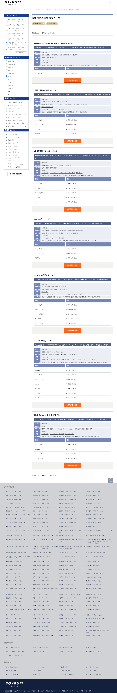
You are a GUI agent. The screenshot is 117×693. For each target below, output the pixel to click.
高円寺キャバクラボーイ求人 (94, 515)
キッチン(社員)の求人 (65, 671)
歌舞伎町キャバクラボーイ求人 (42, 495)
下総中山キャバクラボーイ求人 (68, 622)
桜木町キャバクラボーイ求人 (94, 598)
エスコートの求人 (11, 671)
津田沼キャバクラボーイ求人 (67, 615)
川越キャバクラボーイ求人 (94, 602)
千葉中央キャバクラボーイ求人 (15, 507)
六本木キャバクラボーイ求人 (67, 492)
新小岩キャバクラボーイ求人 (14, 569)
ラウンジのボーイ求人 (14, 108)
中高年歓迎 (11, 73)
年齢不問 (10, 70)
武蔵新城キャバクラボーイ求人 (68, 588)
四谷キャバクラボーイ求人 (67, 536)
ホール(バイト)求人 (13, 137)
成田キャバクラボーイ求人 (94, 615)
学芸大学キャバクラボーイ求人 (42, 530)
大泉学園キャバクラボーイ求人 (15, 561)
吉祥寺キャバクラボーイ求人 (67, 495)
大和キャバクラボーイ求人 (40, 499)
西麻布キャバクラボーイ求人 (94, 573)
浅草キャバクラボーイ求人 (94, 565)
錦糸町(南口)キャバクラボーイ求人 (43, 552)
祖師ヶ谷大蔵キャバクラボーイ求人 (69, 569)
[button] (43, 23)
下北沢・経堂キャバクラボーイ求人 (16, 539)
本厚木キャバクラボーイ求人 (41, 581)
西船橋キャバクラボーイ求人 (41, 619)
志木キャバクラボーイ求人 (67, 602)
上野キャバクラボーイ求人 (40, 492)
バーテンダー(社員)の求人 (93, 674)
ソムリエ (84, 359)
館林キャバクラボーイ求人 (94, 636)
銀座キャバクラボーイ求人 (13, 492)
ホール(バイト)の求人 (39, 667)
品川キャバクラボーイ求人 (40, 518)
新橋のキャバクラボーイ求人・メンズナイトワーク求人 (16, 39)
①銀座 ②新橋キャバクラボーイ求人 (17, 552)
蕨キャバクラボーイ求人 (13, 615)
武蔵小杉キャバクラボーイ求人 (42, 585)
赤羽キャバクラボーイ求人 (13, 518)
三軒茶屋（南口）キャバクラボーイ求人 (17, 547)
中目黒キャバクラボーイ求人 (94, 526)
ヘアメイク (68, 109)
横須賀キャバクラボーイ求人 (67, 598)
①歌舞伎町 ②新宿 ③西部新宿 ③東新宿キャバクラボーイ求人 (72, 547)
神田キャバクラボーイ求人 (67, 503)
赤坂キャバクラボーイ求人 (67, 515)
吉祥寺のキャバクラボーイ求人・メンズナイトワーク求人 (15, 48)
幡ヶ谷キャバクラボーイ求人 (41, 569)
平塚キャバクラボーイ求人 (13, 585)
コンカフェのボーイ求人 (15, 120)
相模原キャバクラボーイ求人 (14, 598)
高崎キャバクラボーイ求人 (67, 636)
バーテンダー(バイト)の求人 (67, 674)
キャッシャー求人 (13, 155)
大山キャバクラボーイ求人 (40, 515)
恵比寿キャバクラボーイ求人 (41, 503)
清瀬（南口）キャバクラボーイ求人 (96, 552)
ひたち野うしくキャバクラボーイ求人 (43, 636)
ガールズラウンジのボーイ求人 (17, 126)
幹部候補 (62, 109)
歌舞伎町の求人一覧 (62, 10)
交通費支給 (11, 82)
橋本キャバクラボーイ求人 (67, 585)
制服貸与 (10, 88)
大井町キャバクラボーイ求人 (94, 556)
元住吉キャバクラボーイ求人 (94, 588)
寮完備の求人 (51, 23)
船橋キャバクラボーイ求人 (40, 615)
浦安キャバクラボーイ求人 (13, 630)
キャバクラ (45, 60)
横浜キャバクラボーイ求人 (67, 577)
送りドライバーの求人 (92, 667)
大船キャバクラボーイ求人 (94, 594)
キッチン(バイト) (81, 294)
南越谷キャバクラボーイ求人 (41, 602)
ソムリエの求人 (37, 674)
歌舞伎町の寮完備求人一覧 (75, 10)
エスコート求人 (12, 146)
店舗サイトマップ (19, 691)
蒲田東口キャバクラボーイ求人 (68, 518)
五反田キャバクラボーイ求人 (94, 507)
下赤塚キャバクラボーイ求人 (41, 561)
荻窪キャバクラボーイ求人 (67, 565)
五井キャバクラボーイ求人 (13, 577)
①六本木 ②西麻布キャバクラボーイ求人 (18, 515)
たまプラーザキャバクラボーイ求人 (69, 594)
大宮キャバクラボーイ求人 (13, 602)
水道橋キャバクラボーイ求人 (41, 565)
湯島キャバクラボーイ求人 (13, 573)
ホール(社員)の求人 (11, 667)
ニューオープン (12, 94)
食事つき (10, 91)
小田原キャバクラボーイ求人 (94, 585)
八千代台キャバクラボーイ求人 (42, 626)
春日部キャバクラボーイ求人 (67, 609)
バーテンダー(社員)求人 (15, 167)
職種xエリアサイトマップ (70, 691)
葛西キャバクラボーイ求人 (40, 526)
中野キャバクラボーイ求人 (13, 526)
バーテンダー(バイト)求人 (15, 164)
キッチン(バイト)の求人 (13, 674)
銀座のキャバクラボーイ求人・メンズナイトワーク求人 (16, 20)
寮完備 (10, 76)
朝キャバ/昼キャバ (47, 107)
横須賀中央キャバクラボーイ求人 (15, 511)
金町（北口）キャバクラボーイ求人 (43, 539)
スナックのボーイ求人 (14, 117)
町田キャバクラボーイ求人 (67, 507)
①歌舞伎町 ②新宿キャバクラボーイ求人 (98, 547)
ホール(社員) (45, 62)
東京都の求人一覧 (51, 10)
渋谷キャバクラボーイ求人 (13, 499)
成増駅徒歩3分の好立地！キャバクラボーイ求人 (71, 540)
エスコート (79, 173)
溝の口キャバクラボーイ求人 (14, 581)
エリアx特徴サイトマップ (36, 691)
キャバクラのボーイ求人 (15, 102)
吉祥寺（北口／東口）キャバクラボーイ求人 (45, 536)
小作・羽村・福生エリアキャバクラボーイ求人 (99, 531)
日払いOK (10, 67)
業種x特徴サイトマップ (53, 691)
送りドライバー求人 (13, 143)
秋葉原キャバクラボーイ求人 (94, 499)
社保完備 (10, 85)
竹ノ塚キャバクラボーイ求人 (67, 561)
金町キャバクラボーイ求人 (67, 556)
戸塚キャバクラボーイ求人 (40, 594)
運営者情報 (8, 691)
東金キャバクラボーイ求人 (94, 626)
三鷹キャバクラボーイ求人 (94, 561)
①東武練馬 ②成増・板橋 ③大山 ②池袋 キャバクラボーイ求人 (19, 557)
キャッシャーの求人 (92, 671)
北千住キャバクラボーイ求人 (94, 511)
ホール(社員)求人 (13, 134)
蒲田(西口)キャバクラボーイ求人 (68, 552)
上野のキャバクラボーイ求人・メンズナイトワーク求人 (16, 25)
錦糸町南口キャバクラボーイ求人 (95, 536)
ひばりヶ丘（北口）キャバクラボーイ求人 (18, 530)
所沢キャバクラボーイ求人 (67, 605)
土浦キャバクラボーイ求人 (13, 636)
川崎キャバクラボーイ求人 (94, 577)
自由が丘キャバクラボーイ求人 (15, 536)
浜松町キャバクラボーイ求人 (67, 522)
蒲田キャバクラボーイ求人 (67, 511)
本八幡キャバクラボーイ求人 (67, 626)
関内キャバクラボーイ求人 (40, 577)
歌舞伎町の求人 (37, 23)
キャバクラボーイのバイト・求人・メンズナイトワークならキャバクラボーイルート (24, 10)
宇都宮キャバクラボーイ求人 (41, 630)
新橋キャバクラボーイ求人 (13, 495)
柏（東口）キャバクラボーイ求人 (42, 622)
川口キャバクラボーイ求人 (94, 609)
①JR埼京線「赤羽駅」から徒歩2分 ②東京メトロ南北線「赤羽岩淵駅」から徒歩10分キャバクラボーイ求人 (99, 541)
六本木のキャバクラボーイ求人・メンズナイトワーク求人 (15, 29)
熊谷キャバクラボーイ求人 (94, 605)
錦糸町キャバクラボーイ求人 (67, 499)
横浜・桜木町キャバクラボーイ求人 (16, 588)
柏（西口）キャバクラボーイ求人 (95, 619)
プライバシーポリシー (87, 691)
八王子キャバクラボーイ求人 (14, 503)
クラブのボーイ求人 (13, 111)
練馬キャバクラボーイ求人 (94, 495)
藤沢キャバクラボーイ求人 (94, 581)
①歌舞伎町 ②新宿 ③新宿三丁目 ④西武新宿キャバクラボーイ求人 (45, 547)
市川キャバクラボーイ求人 (67, 573)
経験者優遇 (11, 61)
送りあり (10, 79)
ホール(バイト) (54, 109)
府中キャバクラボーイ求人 (67, 526)
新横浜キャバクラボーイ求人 (67, 581)
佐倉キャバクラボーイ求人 (67, 619)
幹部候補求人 (11, 140)
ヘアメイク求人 (12, 149)
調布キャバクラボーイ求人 (40, 511)
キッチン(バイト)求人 (14, 158)
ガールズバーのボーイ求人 (15, 105)
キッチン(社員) (70, 173)
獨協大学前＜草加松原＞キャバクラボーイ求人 (19, 610)
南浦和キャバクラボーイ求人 (41, 605)
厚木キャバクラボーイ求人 (40, 598)
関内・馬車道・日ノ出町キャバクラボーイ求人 (45, 589)
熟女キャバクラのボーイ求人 (16, 123)
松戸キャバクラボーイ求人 (13, 626)
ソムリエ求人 (11, 161)
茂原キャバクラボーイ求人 (94, 622)
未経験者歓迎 (11, 64)
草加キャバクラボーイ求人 (13, 605)
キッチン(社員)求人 (13, 152)
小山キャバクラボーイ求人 (67, 630)
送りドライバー (69, 359)
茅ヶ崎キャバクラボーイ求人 (14, 594)
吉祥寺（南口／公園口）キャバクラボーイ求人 (72, 531)
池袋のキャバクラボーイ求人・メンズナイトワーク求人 (16, 34)
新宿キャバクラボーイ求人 (40, 522)
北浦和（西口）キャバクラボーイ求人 (43, 609)
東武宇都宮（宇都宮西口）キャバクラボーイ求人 (99, 631)
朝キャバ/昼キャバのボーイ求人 (17, 114)
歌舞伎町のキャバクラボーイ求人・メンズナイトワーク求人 (16, 43)
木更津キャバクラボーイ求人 (14, 622)
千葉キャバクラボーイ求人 (13, 619)
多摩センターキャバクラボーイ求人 (96, 518)
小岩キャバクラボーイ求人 (94, 569)
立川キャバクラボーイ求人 (94, 503)
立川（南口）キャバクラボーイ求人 (16, 522)
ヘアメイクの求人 (38, 671)
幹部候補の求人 (63, 667)
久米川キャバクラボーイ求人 (41, 573)
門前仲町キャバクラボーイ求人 (42, 507)
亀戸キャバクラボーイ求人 (13, 565)
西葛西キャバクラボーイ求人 (94, 522)
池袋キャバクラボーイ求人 (94, 492)
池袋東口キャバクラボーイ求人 (42, 556)
